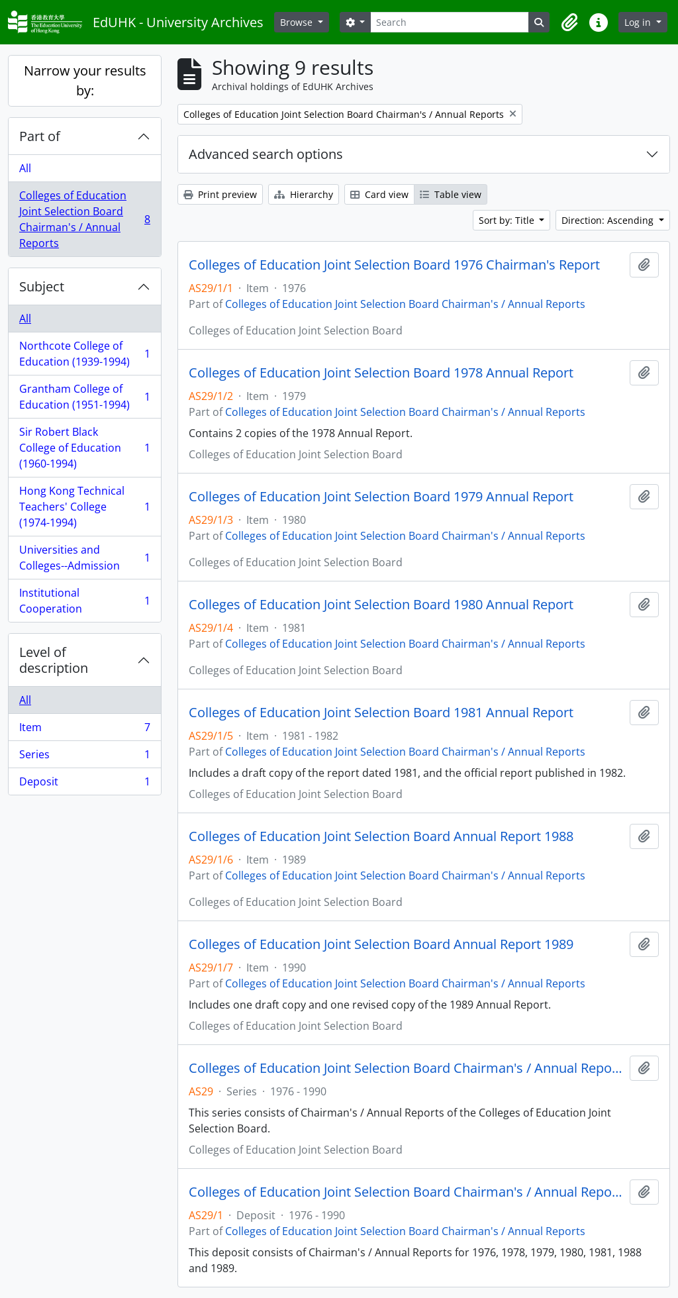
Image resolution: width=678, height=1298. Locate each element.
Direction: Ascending (608, 220)
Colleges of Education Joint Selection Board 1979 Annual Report (381, 497)
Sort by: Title (508, 220)
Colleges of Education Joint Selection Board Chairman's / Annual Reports (84, 219)
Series (84, 757)
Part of (39, 136)
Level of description (53, 660)
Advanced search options (266, 154)
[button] (569, 22)
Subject (41, 286)
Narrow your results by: (85, 80)
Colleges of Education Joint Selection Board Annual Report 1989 (381, 944)
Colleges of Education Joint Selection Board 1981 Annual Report (381, 713)
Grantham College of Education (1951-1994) (84, 396)
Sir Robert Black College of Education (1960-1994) (84, 447)
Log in (639, 22)
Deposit (84, 784)
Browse (297, 22)
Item (84, 730)
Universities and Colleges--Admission (84, 557)
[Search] (449, 22)
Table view (450, 194)
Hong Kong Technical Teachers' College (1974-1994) (84, 506)
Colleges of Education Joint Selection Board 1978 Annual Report (381, 373)
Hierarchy (303, 194)
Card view (379, 194)
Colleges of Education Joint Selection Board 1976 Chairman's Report (394, 265)
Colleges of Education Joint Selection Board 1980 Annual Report (381, 605)
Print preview (220, 194)
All (25, 168)
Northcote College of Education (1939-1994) (84, 353)
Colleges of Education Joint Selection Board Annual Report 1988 (381, 836)
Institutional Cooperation (84, 600)
